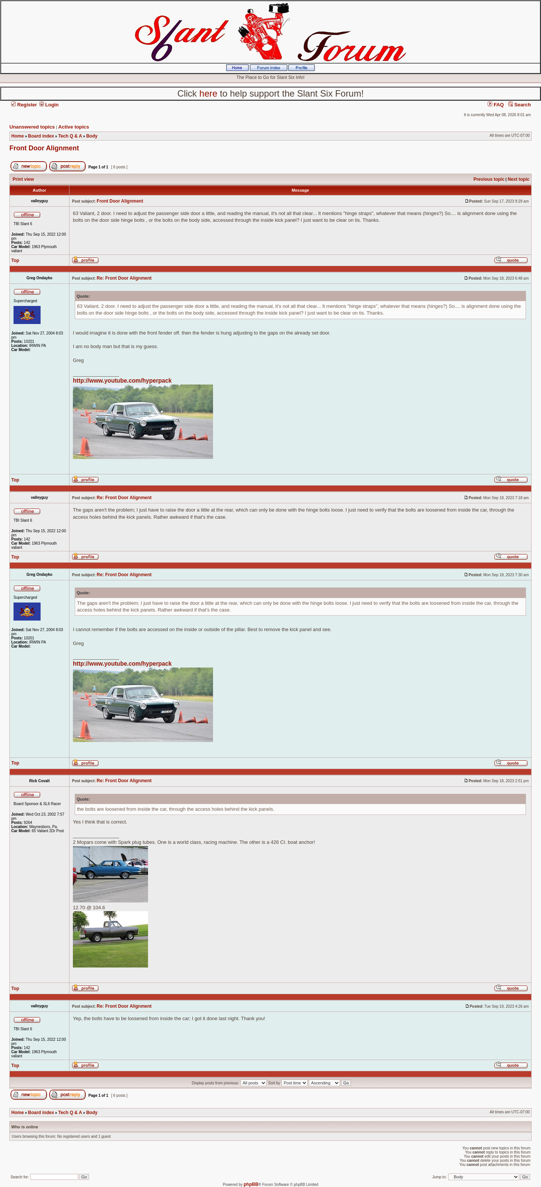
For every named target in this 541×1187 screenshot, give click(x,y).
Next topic (518, 179)
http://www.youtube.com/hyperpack (122, 380)
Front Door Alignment (44, 148)
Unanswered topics (32, 127)
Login (49, 104)
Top (15, 260)
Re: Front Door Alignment (124, 278)
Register (24, 104)
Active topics (73, 127)
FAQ (496, 104)
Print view (23, 179)
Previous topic (489, 179)
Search (519, 104)
